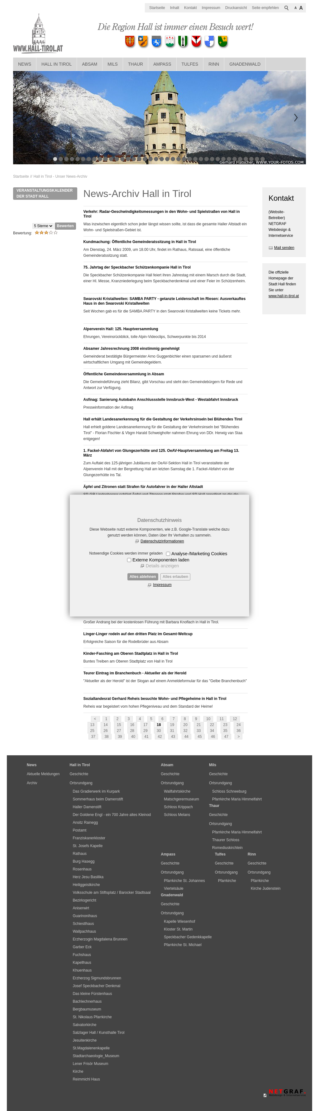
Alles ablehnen (143, 576)
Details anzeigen (162, 565)
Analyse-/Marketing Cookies (199, 553)
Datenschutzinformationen (162, 541)
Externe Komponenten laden (160, 559)
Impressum (162, 585)
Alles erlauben (175, 576)
